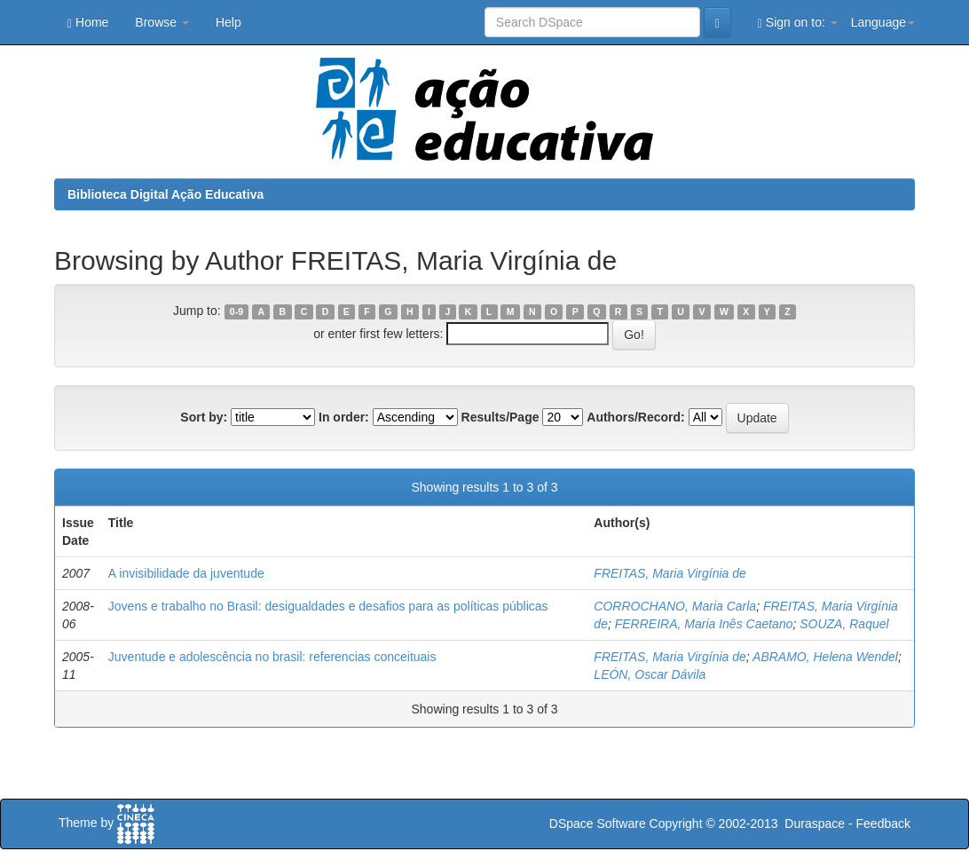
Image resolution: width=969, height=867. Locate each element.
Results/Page (500, 417)
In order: (344, 417)
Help (228, 22)
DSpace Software (597, 823)
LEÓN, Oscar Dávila (649, 674)
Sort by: (203, 417)
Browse (162, 22)
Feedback (883, 823)
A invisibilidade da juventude (186, 573)
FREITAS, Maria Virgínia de (669, 573)
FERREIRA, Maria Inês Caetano (704, 624)
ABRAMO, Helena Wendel (825, 657)
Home (87, 22)
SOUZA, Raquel (844, 624)
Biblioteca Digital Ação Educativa (165, 194)
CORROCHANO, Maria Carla (675, 606)
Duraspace (814, 823)
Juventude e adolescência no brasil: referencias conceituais (272, 657)
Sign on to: (798, 22)
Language (883, 22)
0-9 (236, 311)
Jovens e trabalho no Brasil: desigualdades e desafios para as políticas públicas (328, 606)
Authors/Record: (635, 417)
